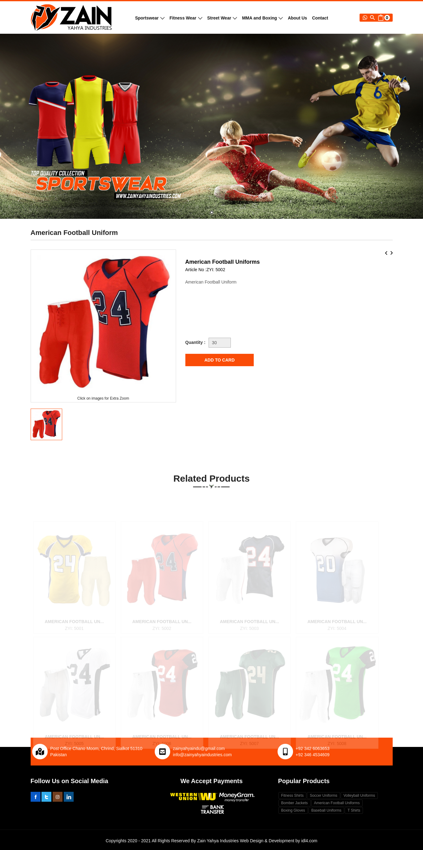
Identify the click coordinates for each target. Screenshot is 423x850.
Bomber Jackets (294, 803)
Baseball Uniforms (326, 810)
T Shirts (353, 810)
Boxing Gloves (293, 810)
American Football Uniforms (337, 803)
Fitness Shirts (292, 795)
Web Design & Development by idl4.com (278, 840)
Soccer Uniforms (323, 795)
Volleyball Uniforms (359, 795)
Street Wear (222, 17)
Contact (320, 17)
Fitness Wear (186, 17)
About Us (297, 17)
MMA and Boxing (262, 17)
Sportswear (149, 17)
